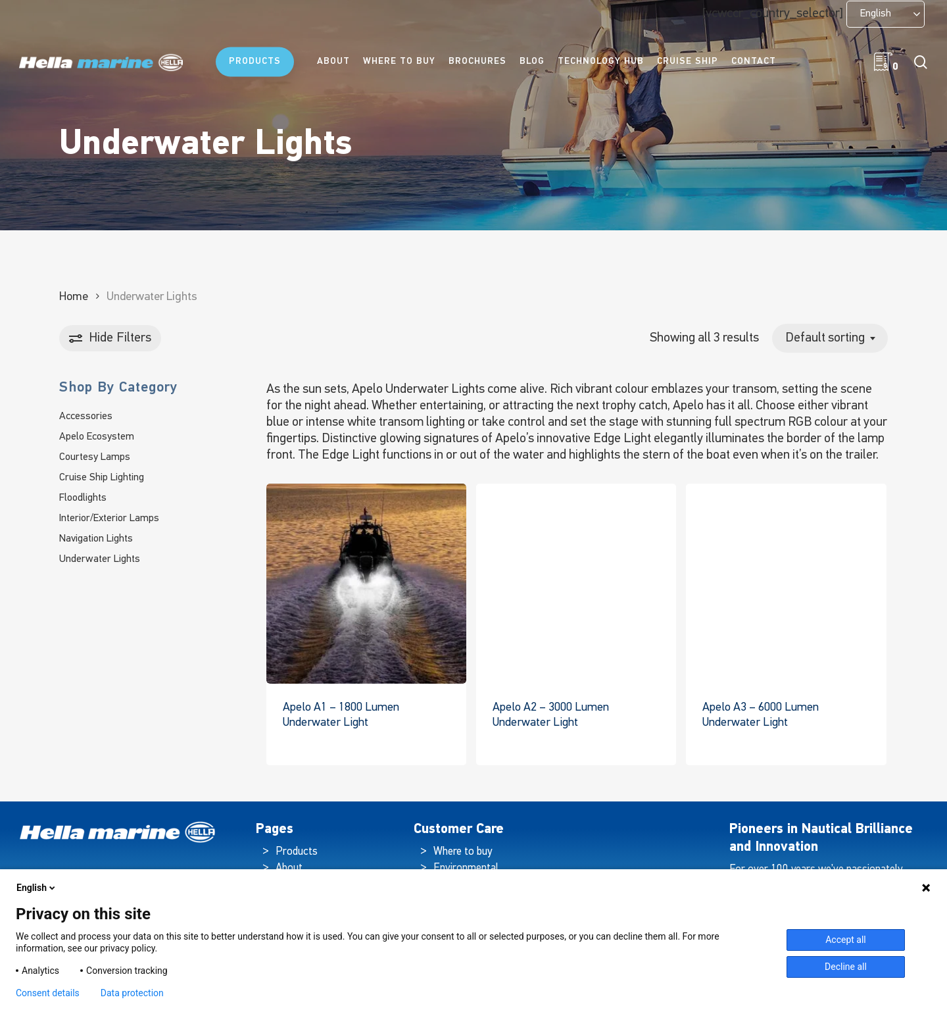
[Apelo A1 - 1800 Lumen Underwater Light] (366, 584)
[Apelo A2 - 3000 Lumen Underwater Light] (576, 584)
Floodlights (83, 498)
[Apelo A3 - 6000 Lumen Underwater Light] (786, 584)
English (36, 887)
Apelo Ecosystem (96, 437)
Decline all (846, 966)
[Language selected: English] (885, 14)
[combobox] (830, 338)
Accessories (85, 416)
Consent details (48, 993)
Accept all (845, 939)
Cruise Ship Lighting (101, 477)
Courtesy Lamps (94, 457)
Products (297, 851)
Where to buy (462, 851)
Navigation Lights (96, 539)
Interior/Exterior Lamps (109, 518)
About (289, 868)
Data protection (132, 993)
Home (73, 297)
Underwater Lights (99, 559)
